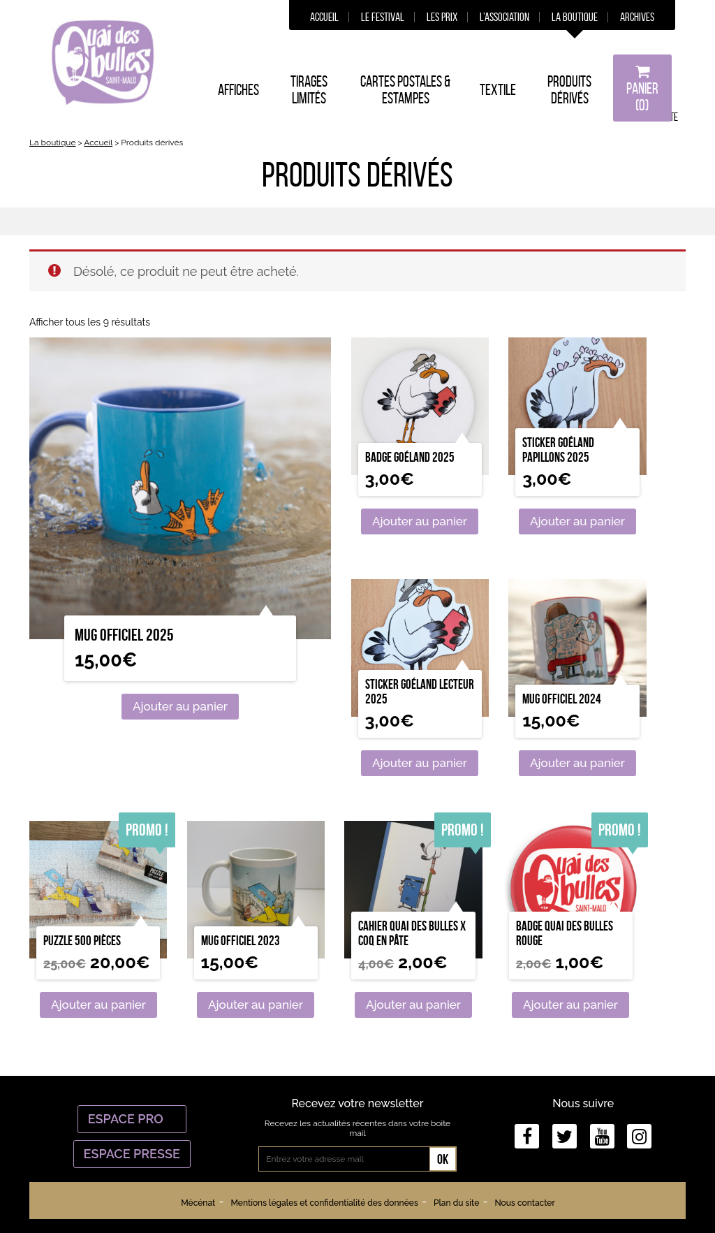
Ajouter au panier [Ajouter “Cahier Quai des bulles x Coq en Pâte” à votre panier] (413, 1005)
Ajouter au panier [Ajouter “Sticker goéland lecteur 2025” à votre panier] (419, 763)
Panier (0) (642, 88)
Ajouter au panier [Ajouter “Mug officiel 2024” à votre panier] (577, 763)
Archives (637, 16)
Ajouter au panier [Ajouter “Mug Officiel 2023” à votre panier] (255, 1005)
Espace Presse (132, 1153)
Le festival (382, 16)
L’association (504, 16)
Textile (498, 89)
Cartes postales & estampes (405, 89)
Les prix (442, 16)
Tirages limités (308, 89)
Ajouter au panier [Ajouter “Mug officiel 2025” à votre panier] (180, 706)
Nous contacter (524, 1203)
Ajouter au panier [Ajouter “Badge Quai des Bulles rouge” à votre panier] (570, 1005)
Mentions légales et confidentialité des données (324, 1203)
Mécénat (198, 1203)
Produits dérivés (569, 89)
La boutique (575, 16)
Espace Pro (132, 1118)
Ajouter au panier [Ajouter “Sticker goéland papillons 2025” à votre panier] (577, 521)
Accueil (324, 16)
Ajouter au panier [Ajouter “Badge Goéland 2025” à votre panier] (419, 521)
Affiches (238, 89)
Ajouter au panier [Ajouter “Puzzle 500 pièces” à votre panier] (98, 1005)
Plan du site (456, 1203)
